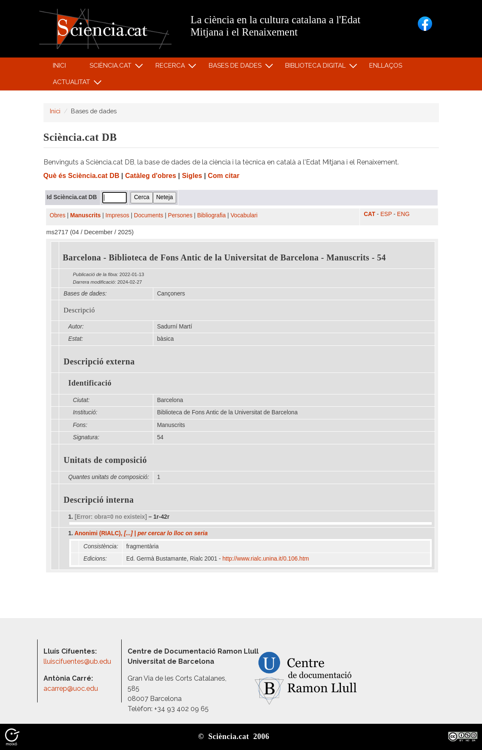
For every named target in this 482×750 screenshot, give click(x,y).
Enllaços (385, 65)
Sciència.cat (112, 67)
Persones (180, 215)
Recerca (171, 67)
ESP (386, 214)
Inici (59, 65)
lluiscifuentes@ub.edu (78, 661)
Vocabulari (244, 215)
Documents (148, 215)
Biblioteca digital (317, 67)
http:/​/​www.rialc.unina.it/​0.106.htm (267, 559)
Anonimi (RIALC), (140, 533)
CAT (369, 214)
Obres (57, 215)
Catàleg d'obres (150, 175)
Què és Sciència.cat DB (82, 175)
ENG (403, 214)
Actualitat (73, 83)
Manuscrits (85, 215)
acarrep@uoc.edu (71, 688)
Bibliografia (211, 215)
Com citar (224, 175)
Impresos (117, 215)
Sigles (192, 175)
